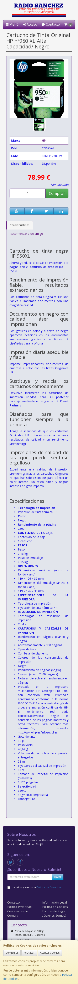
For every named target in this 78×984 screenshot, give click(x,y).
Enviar (57, 877)
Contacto (51, 24)
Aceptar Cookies (49, 952)
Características (20, 225)
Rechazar (29, 952)
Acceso (30, 24)
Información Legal (54, 902)
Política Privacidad (19, 907)
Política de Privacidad (49, 887)
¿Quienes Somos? (54, 915)
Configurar (12, 952)
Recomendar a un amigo (26, 234)
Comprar (57, 193)
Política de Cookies (55, 907)
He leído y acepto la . (37, 887)
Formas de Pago (53, 911)
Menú (12, 24)
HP (44, 140)
